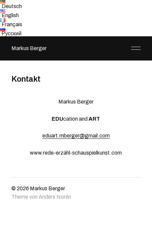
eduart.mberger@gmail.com (76, 135)
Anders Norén (55, 197)
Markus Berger (29, 48)
